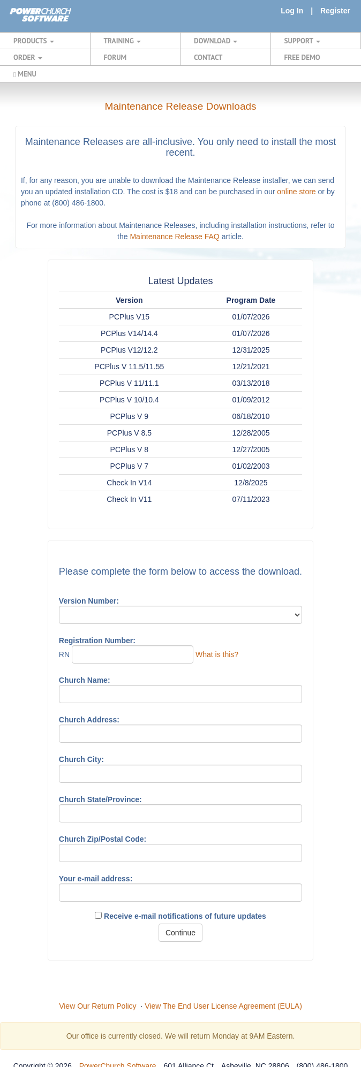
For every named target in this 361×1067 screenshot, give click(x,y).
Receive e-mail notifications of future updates (180, 916)
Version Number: (89, 601)
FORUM (115, 57)
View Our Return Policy (97, 1006)
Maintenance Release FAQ (174, 236)
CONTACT (208, 57)
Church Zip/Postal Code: (102, 839)
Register (335, 10)
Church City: (81, 759)
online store (296, 191)
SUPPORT (302, 40)
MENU (24, 74)
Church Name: (84, 680)
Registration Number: (97, 640)
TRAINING (122, 40)
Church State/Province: (100, 799)
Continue (180, 932)
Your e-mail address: (95, 878)
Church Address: (89, 719)
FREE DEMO (302, 57)
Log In (292, 10)
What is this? (216, 654)
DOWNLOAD (215, 40)
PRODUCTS (33, 40)
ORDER (27, 57)
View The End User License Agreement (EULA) (223, 1006)
